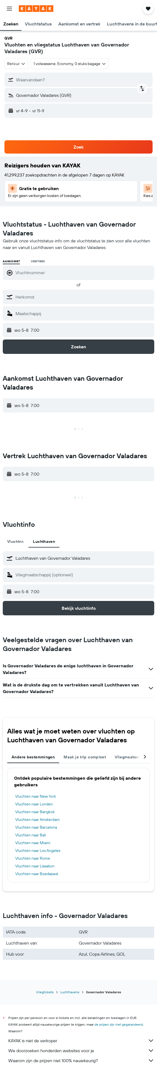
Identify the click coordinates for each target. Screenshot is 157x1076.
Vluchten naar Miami (32, 842)
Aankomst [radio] (11, 261)
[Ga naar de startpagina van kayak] (36, 8)
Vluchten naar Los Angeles (37, 850)
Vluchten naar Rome (32, 858)
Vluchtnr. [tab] (15, 541)
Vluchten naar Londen (34, 804)
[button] (9, 8)
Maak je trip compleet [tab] (85, 757)
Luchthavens (69, 992)
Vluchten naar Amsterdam (37, 819)
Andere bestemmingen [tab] (33, 757)
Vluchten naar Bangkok (35, 811)
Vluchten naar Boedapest (36, 873)
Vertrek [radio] (38, 261)
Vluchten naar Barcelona (36, 827)
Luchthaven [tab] (44, 541)
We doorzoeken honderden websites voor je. (81, 1050)
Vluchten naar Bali (30, 835)
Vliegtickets (45, 992)
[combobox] (16, 63)
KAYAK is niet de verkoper (81, 1040)
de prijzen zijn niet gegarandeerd (119, 1024)
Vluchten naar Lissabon (34, 866)
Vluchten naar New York (35, 796)
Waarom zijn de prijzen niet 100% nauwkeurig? (81, 1060)
